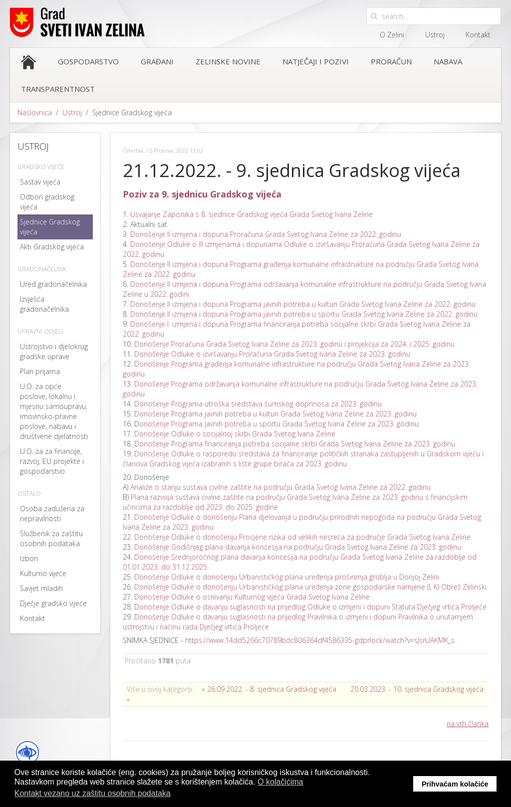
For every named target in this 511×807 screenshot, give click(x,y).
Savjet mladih (41, 588)
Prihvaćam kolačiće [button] (455, 784)
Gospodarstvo (88, 61)
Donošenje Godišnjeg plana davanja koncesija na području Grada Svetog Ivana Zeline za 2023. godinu (297, 547)
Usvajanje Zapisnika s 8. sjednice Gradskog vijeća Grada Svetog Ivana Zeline (251, 214)
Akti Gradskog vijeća (52, 246)
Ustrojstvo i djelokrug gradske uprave (54, 351)
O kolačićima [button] (280, 782)
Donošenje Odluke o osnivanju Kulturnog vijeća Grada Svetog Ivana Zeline (252, 597)
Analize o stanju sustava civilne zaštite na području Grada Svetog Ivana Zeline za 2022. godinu (280, 487)
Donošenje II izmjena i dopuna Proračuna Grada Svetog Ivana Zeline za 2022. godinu (265, 234)
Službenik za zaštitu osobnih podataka (51, 538)
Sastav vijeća (40, 182)
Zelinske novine (228, 61)
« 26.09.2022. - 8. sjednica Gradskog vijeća (269, 689)
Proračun (391, 61)
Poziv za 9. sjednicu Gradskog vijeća (202, 194)
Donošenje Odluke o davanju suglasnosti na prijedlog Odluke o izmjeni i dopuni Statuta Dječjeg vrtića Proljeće (310, 606)
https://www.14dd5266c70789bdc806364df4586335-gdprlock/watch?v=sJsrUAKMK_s (320, 640)
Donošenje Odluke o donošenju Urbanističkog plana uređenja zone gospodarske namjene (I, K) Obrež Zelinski (310, 587)
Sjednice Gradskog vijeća (50, 226)
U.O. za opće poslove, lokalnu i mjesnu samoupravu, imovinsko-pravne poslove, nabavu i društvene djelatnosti (54, 411)
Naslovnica (34, 112)
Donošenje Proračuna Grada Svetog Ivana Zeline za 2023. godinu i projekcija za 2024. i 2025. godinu (294, 344)
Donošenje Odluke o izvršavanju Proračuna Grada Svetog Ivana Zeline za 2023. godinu (272, 354)
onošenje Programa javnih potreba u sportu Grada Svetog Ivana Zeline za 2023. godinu (279, 423)
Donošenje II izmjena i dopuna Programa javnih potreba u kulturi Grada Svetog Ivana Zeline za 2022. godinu (303, 304)
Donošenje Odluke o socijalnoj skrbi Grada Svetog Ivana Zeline (234, 433)
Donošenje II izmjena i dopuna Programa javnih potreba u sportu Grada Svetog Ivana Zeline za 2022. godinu (304, 314)
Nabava (448, 61)
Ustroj (435, 34)
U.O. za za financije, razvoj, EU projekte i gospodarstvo (52, 461)
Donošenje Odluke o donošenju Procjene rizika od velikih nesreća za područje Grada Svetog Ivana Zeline (302, 537)
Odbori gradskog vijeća (47, 201)
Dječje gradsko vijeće (53, 603)
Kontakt (478, 34)
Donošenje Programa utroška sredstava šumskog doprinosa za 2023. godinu (258, 403)
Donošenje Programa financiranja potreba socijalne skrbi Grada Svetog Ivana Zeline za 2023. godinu (293, 443)
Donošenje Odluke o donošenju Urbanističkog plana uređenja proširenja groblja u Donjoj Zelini (286, 577)
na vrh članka (468, 723)
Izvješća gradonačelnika (44, 304)
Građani (157, 61)
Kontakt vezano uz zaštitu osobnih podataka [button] (92, 793)
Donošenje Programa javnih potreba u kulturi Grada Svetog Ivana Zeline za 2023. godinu (275, 413)
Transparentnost (58, 89)
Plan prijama (40, 371)
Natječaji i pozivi (315, 61)
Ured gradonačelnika (53, 284)
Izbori (29, 558)
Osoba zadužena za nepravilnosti (52, 513)
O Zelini (392, 34)
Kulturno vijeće (43, 573)
